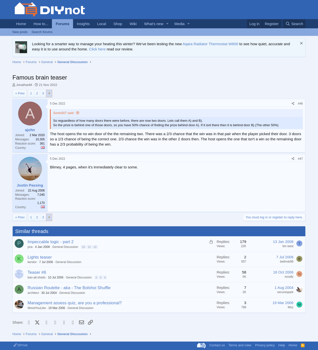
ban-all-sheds (36, 277)
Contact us (217, 345)
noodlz (289, 276)
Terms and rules (240, 345)
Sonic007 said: (63, 113)
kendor (32, 262)
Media (179, 24)
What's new (153, 24)
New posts (20, 32)
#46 (300, 103)
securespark (285, 292)
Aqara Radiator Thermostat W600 (210, 44)
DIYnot (20, 345)
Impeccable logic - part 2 (51, 241)
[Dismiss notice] (301, 43)
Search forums (42, 32)
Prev (21, 93)
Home (21, 24)
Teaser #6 (37, 272)
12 (94, 246)
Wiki (133, 24)
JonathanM (24, 85)
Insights (83, 24)
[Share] (293, 104)
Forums (62, 24)
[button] (167, 23)
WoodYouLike (37, 308)
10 (83, 246)
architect (33, 293)
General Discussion (65, 247)
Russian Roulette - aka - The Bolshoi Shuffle (69, 287)
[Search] (294, 23)
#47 (300, 158)
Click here (97, 49)
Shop (118, 24)
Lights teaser (40, 257)
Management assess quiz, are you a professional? (75, 303)
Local (101, 24)
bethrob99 (286, 261)
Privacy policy (265, 345)
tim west (287, 246)
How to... (41, 24)
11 (89, 246)
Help (281, 345)
